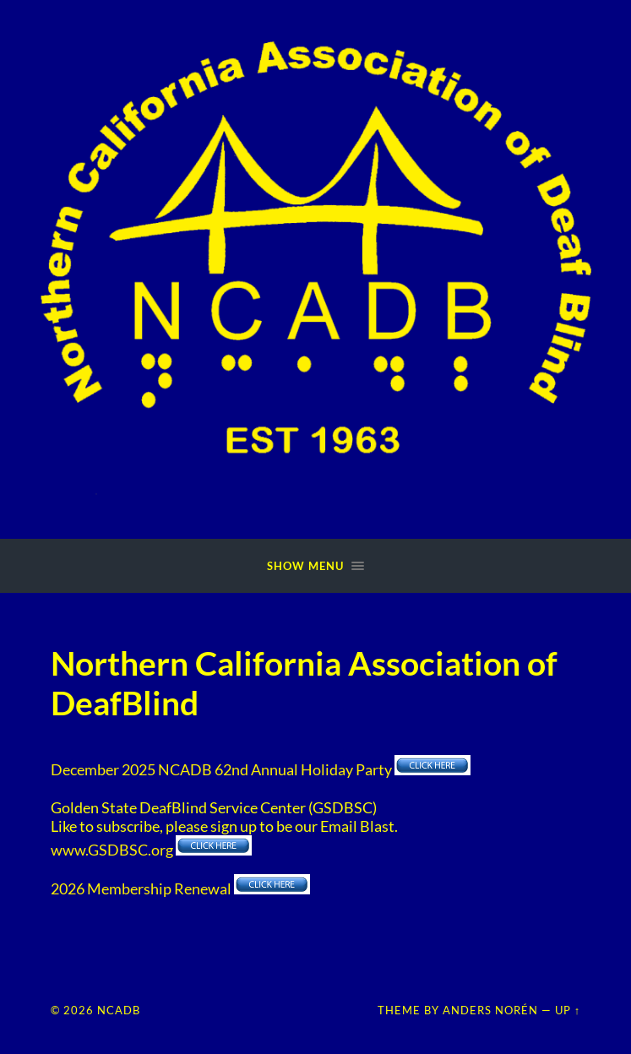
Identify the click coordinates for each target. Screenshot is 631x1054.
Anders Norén (490, 1010)
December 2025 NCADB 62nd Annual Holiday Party (221, 769)
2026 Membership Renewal (141, 888)
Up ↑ (567, 1010)
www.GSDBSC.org (113, 849)
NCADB (118, 1010)
